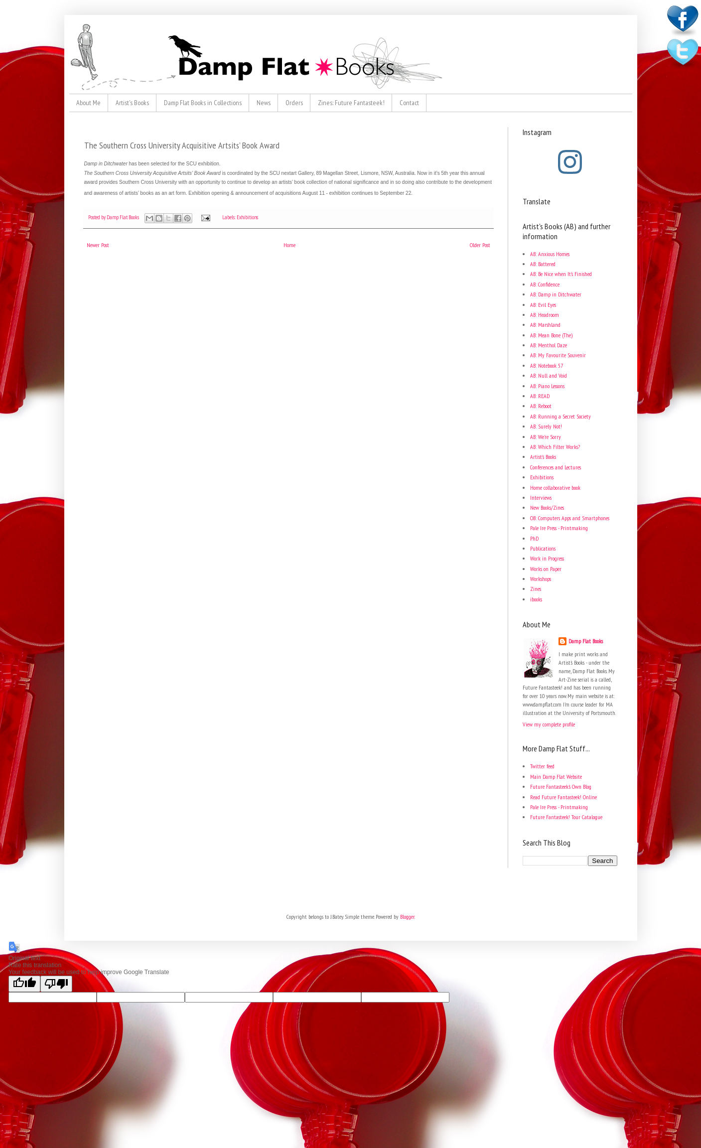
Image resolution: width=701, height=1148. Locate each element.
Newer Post (98, 245)
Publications (543, 548)
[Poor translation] (56, 984)
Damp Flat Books (123, 217)
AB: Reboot (541, 406)
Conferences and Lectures (555, 467)
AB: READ (540, 396)
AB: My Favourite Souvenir (558, 355)
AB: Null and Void (548, 375)
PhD (534, 538)
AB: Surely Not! (546, 426)
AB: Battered (543, 264)
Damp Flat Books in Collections (203, 102)
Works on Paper (545, 569)
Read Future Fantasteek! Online (563, 797)
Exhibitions (247, 217)
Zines (535, 588)
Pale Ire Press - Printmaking (559, 528)
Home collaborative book (555, 487)
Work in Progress (547, 558)
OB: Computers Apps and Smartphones (569, 518)
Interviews (541, 497)
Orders (294, 102)
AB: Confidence (545, 284)
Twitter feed (542, 766)
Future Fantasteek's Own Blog (560, 786)
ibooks (536, 599)
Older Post (480, 245)
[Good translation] (24, 984)
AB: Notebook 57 (546, 365)
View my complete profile (549, 724)
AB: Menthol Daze (548, 345)
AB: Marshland (545, 324)
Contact (409, 102)
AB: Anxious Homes (549, 254)
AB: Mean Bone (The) (551, 335)
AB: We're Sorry (545, 436)
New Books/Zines (547, 507)
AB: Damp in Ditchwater (555, 294)
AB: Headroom (544, 314)
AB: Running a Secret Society (560, 416)
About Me (88, 102)
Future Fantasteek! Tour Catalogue (566, 817)
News (264, 102)
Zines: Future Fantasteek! (351, 102)
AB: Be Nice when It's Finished (561, 274)
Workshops (540, 578)
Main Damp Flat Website (556, 776)
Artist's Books (132, 102)
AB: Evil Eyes (543, 304)
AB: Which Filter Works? (555, 446)
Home (289, 245)
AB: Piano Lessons (547, 386)
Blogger (407, 916)
